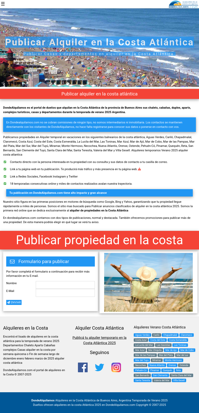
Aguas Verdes (142, 335)
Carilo (157, 335)
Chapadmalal (170, 335)
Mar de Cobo (187, 350)
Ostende (184, 365)
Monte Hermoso (173, 360)
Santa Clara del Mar (181, 375)
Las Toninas (180, 345)
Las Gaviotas (163, 345)
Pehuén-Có (141, 370)
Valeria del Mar (161, 380)
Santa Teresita (142, 380)
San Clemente (160, 375)
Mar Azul (139, 350)
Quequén (167, 370)
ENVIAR (14, 302)
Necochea (140, 365)
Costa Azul (141, 340)
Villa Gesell (179, 380)
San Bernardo (142, 375)
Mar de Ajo (171, 350)
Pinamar (154, 370)
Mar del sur (182, 355)
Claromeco (186, 335)
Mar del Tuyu (141, 360)
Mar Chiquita (154, 350)
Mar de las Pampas (145, 355)
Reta (178, 370)
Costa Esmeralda (178, 340)
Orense (172, 365)
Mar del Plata (166, 355)
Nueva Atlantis (157, 365)
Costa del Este (157, 340)
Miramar (156, 360)
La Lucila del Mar (144, 345)
